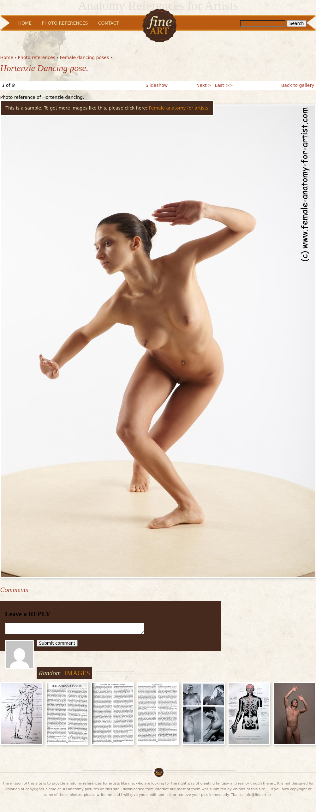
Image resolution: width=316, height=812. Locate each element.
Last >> (224, 85)
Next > (204, 85)
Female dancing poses (84, 57)
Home (6, 57)
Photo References (65, 23)
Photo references (36, 57)
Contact (108, 23)
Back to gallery (297, 85)
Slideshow (157, 85)
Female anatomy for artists (178, 107)
